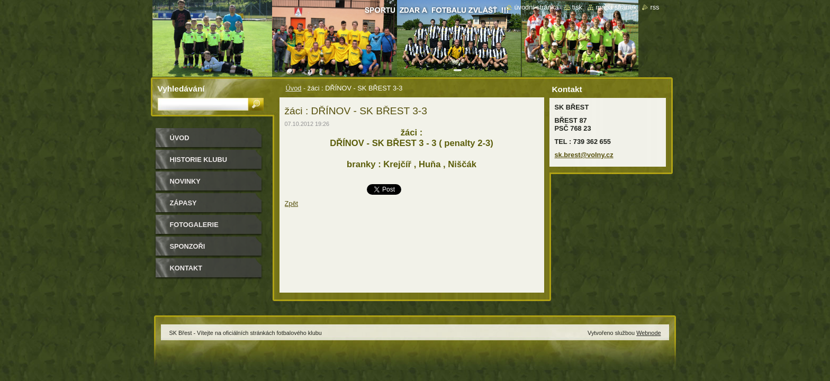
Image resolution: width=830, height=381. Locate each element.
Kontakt (186, 268)
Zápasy (183, 203)
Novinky (185, 181)
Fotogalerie (194, 225)
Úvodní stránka (536, 7)
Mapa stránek (616, 7)
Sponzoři (187, 246)
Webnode (648, 333)
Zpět (292, 203)
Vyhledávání (181, 88)
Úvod (294, 88)
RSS (654, 7)
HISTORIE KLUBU (199, 160)
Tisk (577, 7)
